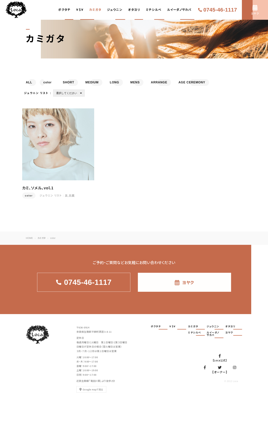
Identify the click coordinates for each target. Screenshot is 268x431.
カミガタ (95, 9)
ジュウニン (115, 9)
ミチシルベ (154, 9)
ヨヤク (229, 332)
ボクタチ (64, 9)
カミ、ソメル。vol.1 (38, 190)
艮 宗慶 (70, 197)
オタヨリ (134, 9)
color (29, 197)
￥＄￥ (80, 9)
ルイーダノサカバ (179, 9)
